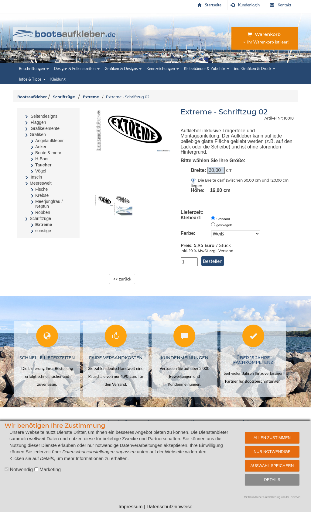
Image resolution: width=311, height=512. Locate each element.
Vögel (40, 171)
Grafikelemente (45, 128)
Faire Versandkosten (115, 357)
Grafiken (38, 134)
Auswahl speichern (272, 465)
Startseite (209, 4)
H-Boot (42, 158)
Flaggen (38, 122)
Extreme (91, 97)
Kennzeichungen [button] (162, 68)
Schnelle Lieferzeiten (47, 357)
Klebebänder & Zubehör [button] (206, 68)
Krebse (42, 195)
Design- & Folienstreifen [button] (77, 68)
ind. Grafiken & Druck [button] (254, 68)
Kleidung (58, 79)
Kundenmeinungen (184, 357)
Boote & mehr (48, 152)
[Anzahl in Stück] (189, 261)
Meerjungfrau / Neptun (49, 204)
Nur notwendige (272, 451)
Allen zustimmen (272, 437)
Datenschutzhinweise (169, 506)
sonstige (43, 230)
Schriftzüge (64, 97)
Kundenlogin (245, 4)
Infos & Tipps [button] (32, 79)
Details (272, 479)
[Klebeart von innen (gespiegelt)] (213, 224)
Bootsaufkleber (32, 97)
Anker (40, 146)
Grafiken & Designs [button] (123, 68)
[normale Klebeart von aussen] (213, 218)
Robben (42, 212)
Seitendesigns (44, 116)
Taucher (43, 164)
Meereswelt (41, 183)
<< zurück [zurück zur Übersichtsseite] (122, 278)
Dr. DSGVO (293, 497)
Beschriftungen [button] (34, 68)
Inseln (36, 177)
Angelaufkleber (49, 140)
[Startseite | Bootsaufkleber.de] (64, 33)
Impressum (130, 506)
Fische (41, 189)
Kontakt (280, 4)
